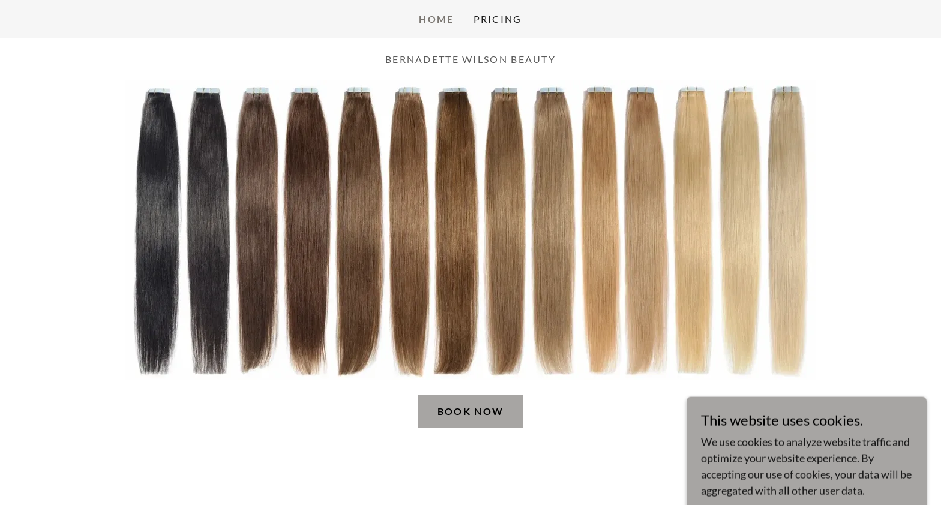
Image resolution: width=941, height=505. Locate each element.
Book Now (470, 411)
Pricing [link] (498, 19)
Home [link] (436, 19)
